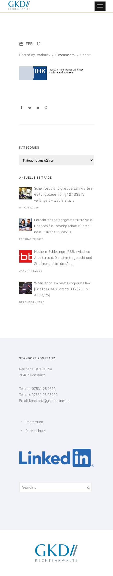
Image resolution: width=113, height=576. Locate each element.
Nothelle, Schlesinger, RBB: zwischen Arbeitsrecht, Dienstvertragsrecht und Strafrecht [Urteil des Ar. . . (63, 258)
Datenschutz (35, 431)
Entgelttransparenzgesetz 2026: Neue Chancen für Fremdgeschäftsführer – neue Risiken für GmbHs (63, 226)
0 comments (65, 55)
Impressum (34, 422)
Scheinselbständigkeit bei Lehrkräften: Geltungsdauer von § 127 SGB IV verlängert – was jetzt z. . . (63, 194)
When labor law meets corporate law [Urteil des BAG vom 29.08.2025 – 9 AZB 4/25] (62, 289)
